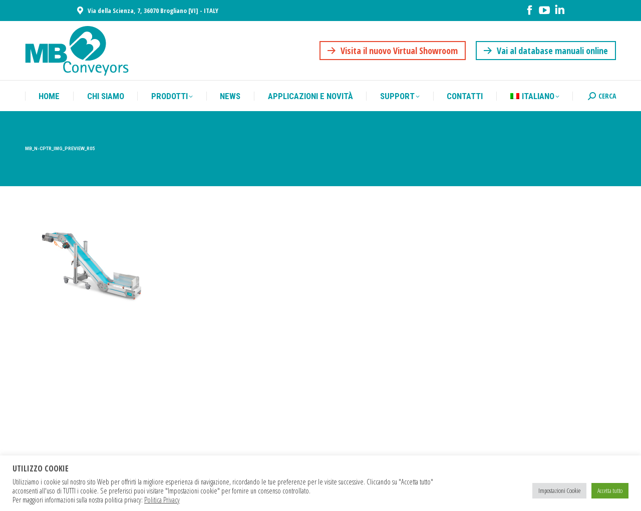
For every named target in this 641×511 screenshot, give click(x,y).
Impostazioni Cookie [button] (559, 490)
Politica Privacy (162, 499)
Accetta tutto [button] (609, 490)
